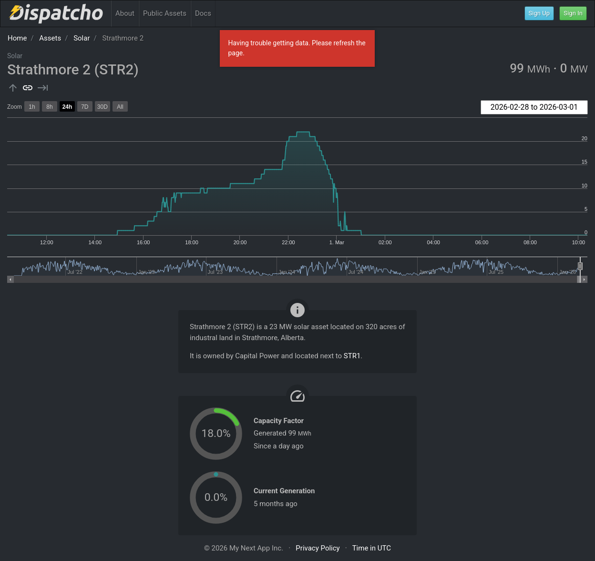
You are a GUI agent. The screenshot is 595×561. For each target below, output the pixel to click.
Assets (50, 38)
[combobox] (534, 107)
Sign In (573, 13)
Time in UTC (371, 548)
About (124, 13)
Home (17, 38)
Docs (203, 13)
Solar (81, 38)
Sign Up (539, 13)
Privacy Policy (317, 548)
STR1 (352, 356)
